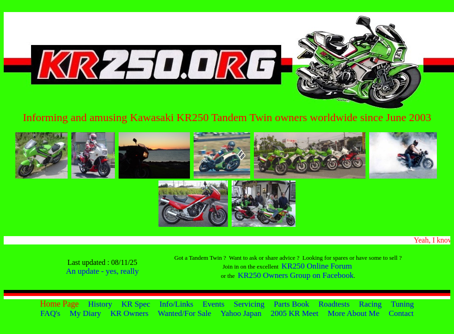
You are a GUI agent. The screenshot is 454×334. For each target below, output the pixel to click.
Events (213, 304)
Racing (370, 304)
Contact (401, 313)
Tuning (402, 304)
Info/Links (176, 304)
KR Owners (129, 313)
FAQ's (50, 313)
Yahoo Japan (241, 313)
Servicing (249, 304)
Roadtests (333, 304)
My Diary (85, 313)
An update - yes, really (102, 271)
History (100, 304)
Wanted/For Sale (185, 313)
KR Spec (135, 304)
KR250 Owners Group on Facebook (295, 275)
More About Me (353, 313)
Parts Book (291, 304)
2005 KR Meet (294, 313)
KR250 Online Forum (317, 266)
